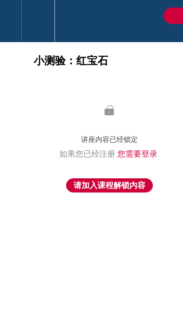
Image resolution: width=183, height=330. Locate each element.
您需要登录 (137, 154)
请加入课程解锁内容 (109, 185)
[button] (10, 21)
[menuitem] (38, 21)
